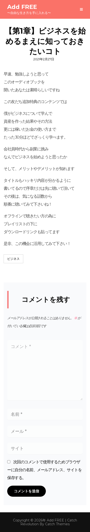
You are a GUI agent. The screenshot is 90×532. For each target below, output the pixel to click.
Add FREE (22, 6)
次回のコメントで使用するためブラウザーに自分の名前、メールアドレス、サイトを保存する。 (44, 469)
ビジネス (13, 259)
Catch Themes (57, 524)
